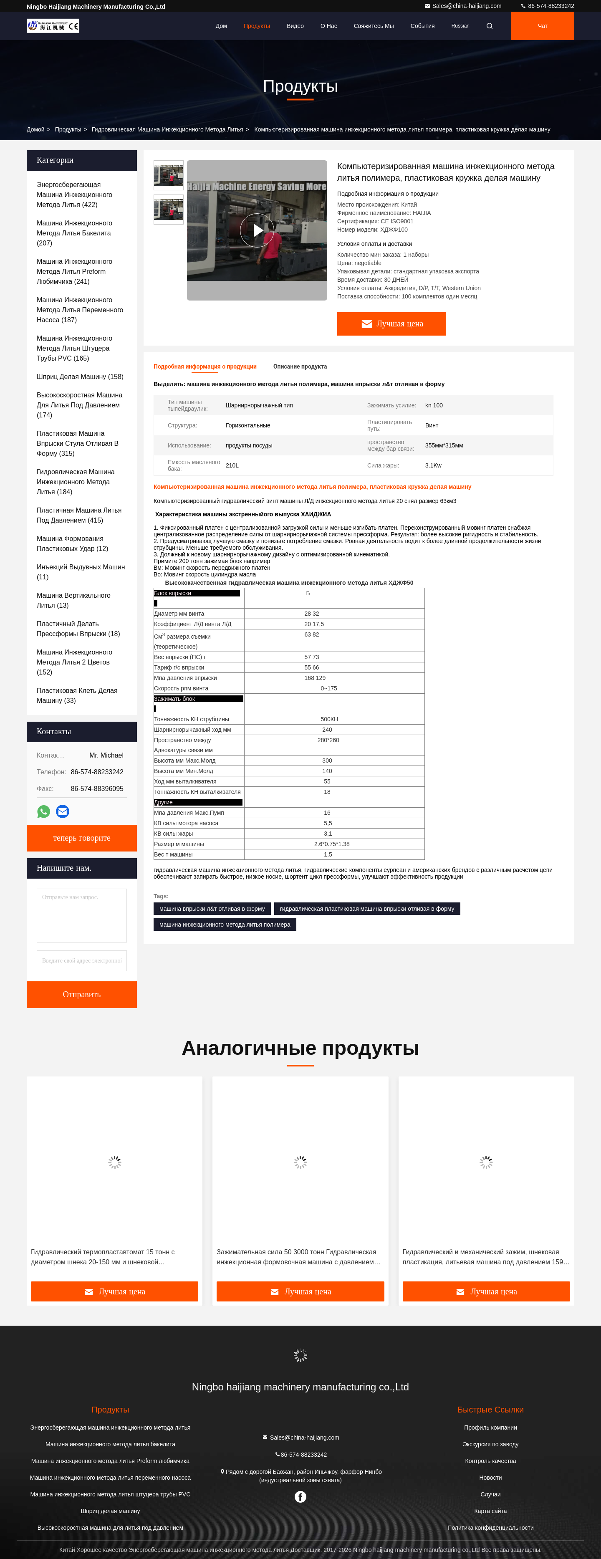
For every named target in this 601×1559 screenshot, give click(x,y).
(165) (74, 348)
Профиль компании (490, 1427)
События (423, 26)
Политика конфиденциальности (490, 1527)
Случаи (491, 1494)
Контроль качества (490, 1461)
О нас (329, 26)
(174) (79, 405)
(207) (74, 233)
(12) (72, 543)
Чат (543, 26)
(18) (78, 628)
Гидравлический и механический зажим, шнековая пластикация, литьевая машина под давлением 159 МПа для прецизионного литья (483, 1257)
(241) (74, 271)
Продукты (257, 26)
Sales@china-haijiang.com (463, 6)
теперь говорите (82, 838)
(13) (74, 600)
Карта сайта (491, 1511)
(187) (80, 309)
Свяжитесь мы (374, 26)
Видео (295, 26)
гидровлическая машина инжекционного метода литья (167, 129)
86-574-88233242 (547, 6)
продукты (68, 129)
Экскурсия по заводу (491, 1444)
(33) (77, 695)
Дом (221, 26)
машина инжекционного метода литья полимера (224, 924)
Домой (36, 129)
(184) (76, 481)
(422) (74, 194)
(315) (78, 443)
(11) (81, 572)
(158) (80, 376)
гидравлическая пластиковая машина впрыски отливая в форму (367, 908)
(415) (79, 515)
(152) (74, 662)
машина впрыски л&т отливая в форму (212, 908)
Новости (490, 1477)
